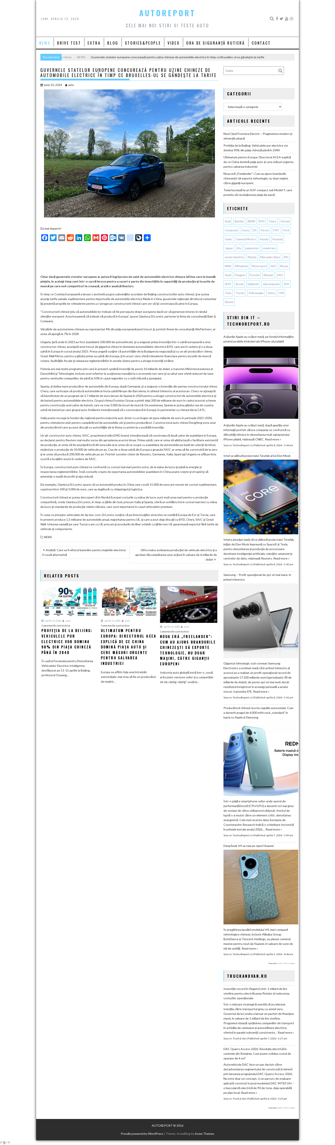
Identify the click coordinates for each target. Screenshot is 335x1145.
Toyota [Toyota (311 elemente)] (240, 293)
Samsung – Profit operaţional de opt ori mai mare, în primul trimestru (257, 577)
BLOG (112, 43)
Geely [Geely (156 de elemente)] (228, 239)
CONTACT (261, 43)
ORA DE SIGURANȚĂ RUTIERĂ (215, 43)
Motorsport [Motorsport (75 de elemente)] (259, 266)
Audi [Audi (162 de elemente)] (228, 221)
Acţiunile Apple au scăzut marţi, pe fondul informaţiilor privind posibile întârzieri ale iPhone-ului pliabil (258, 339)
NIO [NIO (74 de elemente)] (273, 266)
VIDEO (174, 43)
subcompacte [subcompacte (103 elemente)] (271, 284)
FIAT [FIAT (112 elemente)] (276, 230)
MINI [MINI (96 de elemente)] (228, 266)
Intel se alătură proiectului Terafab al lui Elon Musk (257, 455)
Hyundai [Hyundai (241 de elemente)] (277, 239)
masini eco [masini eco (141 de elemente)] (269, 248)
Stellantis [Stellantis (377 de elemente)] (253, 284)
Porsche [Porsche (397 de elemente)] (255, 275)
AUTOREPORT (167, 12)
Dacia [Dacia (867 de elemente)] (245, 230)
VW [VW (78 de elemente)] (281, 293)
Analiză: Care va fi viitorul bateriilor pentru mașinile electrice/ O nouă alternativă (84, 552)
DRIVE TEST (69, 43)
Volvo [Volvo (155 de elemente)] (271, 293)
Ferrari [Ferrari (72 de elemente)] (265, 230)
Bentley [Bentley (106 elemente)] (239, 221)
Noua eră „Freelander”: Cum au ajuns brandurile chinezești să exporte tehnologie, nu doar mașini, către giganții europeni (255, 178)
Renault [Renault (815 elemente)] (268, 275)
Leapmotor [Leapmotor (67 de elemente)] (252, 248)
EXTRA (94, 43)
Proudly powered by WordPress (142, 1133)
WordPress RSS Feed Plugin (285, 963)
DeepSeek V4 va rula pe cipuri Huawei (248, 846)
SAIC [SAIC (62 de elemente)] (280, 275)
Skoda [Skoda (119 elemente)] (239, 284)
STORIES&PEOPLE (143, 43)
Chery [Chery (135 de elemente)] (272, 221)
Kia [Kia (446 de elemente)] (239, 248)
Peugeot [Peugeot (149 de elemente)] (240, 275)
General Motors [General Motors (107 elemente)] (246, 239)
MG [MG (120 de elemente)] (286, 257)
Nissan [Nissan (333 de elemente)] (284, 266)
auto (69, 85)
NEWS (44, 43)
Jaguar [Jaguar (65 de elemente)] (229, 248)
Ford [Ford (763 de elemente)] (286, 230)
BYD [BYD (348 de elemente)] (262, 221)
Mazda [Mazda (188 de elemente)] (252, 257)
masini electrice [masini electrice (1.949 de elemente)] (234, 257)
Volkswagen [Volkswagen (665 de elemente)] (256, 293)
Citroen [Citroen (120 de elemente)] (285, 221)
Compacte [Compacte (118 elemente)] (231, 230)
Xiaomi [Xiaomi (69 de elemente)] (229, 302)
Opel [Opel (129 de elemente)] (228, 275)
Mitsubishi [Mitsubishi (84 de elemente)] (241, 266)
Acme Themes (204, 1133)
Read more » (273, 439)
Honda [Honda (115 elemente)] (264, 239)
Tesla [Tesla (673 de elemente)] (228, 293)
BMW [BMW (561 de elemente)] (251, 221)
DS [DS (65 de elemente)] (255, 230)
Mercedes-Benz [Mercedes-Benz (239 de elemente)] (270, 257)
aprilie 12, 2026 (51, 620)
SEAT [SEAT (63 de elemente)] (228, 284)
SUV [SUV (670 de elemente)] (286, 284)
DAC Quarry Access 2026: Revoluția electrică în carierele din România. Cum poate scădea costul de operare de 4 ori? (257, 1053)
